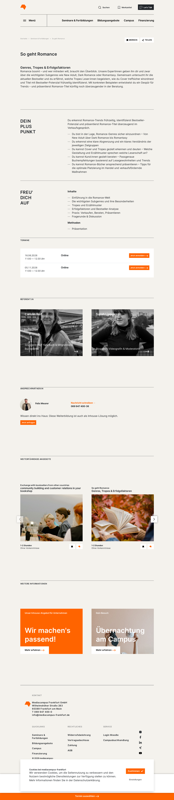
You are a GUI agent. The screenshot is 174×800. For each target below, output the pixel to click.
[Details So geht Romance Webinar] (151, 546)
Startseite (23, 38)
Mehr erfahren (35, 650)
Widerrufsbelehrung (79, 735)
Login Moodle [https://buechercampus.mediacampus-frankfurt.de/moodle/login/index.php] (111, 735)
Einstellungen (135, 779)
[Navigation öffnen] (33, 20)
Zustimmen (135, 771)
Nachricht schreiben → (83, 402)
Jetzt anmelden (139, 255)
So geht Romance (58, 38)
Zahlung (72, 745)
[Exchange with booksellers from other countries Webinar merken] (72, 546)
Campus (129, 20)
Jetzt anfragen (28, 422)
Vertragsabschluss (78, 740)
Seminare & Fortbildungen (77, 20)
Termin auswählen (87, 796)
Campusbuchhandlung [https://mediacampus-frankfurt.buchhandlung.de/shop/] (116, 740)
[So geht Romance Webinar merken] (143, 546)
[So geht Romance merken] (132, 40)
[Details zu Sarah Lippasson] (147, 351)
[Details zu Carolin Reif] (76, 351)
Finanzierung (146, 20)
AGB (70, 750)
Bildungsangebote (108, 20)
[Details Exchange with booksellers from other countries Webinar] (79, 546)
